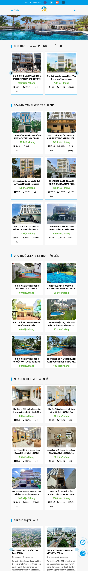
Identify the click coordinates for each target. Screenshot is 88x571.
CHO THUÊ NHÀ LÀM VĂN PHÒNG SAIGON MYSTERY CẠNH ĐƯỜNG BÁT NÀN (27, 77)
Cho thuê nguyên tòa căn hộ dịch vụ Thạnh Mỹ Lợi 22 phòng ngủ (26, 182)
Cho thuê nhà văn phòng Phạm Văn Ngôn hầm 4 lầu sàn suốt (61, 77)
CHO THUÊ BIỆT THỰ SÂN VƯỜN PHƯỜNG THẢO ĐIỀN (26, 323)
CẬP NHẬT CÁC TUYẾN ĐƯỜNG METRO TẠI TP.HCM (60, 551)
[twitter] (51, 2)
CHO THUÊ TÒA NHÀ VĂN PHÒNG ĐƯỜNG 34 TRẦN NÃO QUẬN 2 (27, 136)
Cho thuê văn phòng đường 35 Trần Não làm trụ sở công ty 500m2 (26, 492)
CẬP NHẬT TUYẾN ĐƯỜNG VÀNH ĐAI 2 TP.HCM (25, 551)
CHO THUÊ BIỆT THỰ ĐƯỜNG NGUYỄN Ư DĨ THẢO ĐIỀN (27, 287)
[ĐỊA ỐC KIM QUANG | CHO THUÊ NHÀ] (26, 63)
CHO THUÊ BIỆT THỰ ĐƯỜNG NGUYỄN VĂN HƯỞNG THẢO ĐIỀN (61, 287)
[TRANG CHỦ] (44, 10)
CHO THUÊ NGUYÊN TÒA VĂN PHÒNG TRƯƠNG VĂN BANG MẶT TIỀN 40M (27, 228)
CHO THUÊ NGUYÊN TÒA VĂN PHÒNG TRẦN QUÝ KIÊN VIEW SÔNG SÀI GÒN (61, 228)
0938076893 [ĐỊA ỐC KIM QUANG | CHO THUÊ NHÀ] (35, 2)
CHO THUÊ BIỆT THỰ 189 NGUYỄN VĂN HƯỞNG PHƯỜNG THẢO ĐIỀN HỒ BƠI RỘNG (61, 360)
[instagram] (63, 2)
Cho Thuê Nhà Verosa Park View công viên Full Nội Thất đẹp (61, 410)
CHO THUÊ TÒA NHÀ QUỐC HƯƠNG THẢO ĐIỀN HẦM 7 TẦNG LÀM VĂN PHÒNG (61, 493)
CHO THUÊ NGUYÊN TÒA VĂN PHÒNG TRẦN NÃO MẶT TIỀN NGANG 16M (61, 182)
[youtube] (57, 2)
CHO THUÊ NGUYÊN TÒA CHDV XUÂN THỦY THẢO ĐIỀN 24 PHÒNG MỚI (61, 137)
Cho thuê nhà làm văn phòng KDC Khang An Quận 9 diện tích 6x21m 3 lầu (27, 410)
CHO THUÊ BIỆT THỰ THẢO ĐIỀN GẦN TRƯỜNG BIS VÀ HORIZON (61, 323)
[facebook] (45, 2)
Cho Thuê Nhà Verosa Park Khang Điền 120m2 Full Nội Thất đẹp (61, 451)
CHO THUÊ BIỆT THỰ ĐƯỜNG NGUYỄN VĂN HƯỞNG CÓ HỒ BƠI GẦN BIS (26, 360)
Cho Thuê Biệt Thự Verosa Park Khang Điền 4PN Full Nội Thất (27, 451)
